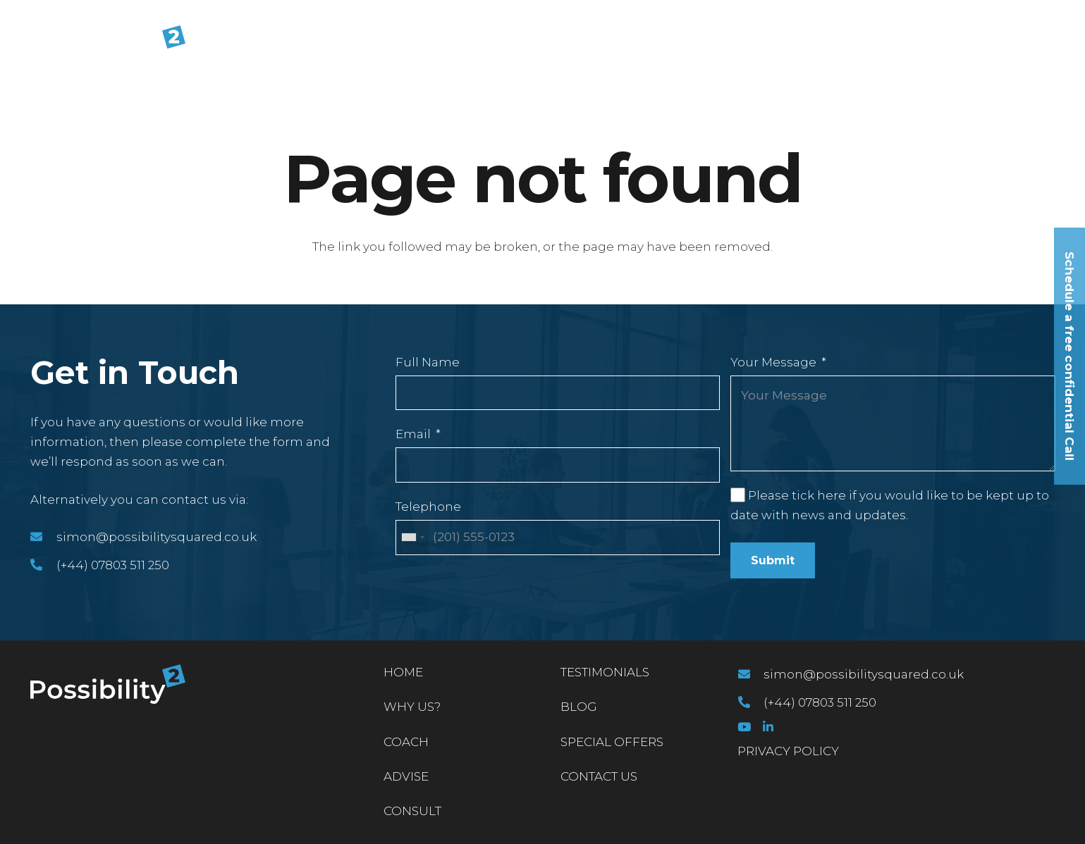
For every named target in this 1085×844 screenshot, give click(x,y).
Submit (773, 560)
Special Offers (611, 742)
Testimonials (604, 672)
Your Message (773, 362)
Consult (412, 811)
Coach (406, 742)
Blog (578, 707)
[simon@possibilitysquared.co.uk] (43, 537)
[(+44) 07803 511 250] (43, 565)
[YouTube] (744, 727)
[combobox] (412, 537)
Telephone (428, 506)
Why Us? (412, 707)
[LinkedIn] (768, 727)
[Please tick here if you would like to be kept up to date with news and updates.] (737, 495)
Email (413, 434)
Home (403, 672)
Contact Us (598, 776)
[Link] (107, 45)
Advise (406, 776)
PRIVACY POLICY (788, 751)
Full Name (428, 362)
